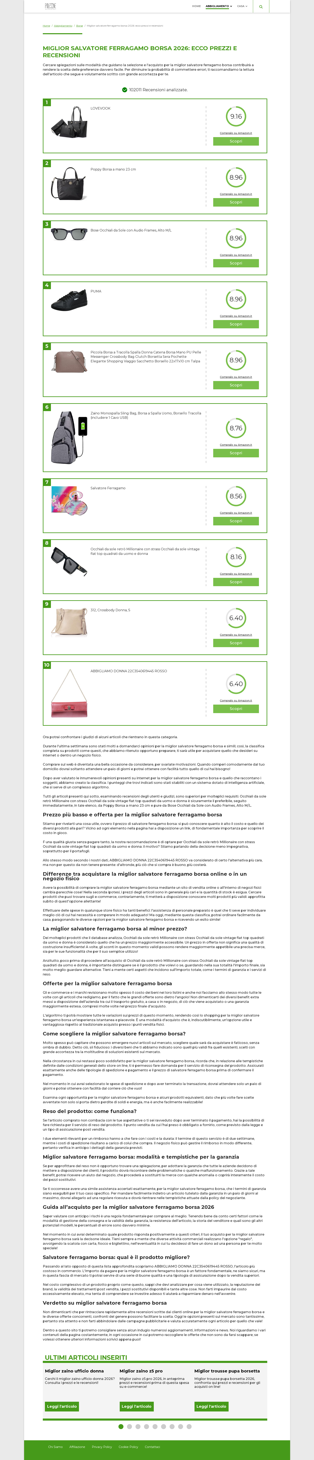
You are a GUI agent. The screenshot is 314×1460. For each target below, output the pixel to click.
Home (196, 6)
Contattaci (152, 1447)
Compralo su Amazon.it (236, 133)
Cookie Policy (128, 1447)
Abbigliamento (217, 6)
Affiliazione (77, 1447)
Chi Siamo (55, 1447)
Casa (240, 6)
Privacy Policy (102, 1447)
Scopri (236, 141)
